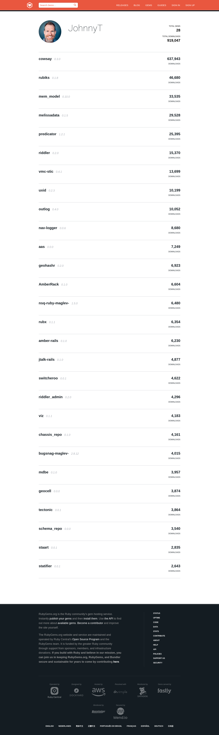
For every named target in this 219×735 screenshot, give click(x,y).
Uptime (156, 618)
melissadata (53, 115)
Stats (156, 631)
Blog (137, 5)
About (156, 640)
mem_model (54, 96)
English (50, 726)
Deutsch (158, 726)
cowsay (49, 59)
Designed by (77, 684)
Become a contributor (90, 623)
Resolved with (121, 684)
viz (45, 416)
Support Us (159, 658)
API (154, 649)
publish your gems (61, 618)
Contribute (159, 636)
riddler (48, 153)
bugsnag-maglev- (59, 453)
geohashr (51, 265)
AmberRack (53, 284)
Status (156, 613)
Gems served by (164, 684)
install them (90, 618)
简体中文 (79, 726)
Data (155, 627)
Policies (157, 654)
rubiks (48, 78)
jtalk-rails (51, 359)
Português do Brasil (111, 726)
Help (155, 645)
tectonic (50, 510)
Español (145, 726)
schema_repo (54, 529)
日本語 (170, 726)
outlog (48, 209)
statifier (49, 566)
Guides (162, 5)
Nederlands (64, 726)
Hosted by (99, 684)
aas (46, 247)
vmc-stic (50, 171)
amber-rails (53, 341)
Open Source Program (85, 639)
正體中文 (91, 726)
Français (131, 726)
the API (108, 618)
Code (155, 622)
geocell (49, 491)
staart (48, 547)
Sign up (190, 5)
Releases (122, 5)
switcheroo (52, 378)
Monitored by (143, 684)
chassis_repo (54, 434)
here (116, 661)
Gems (148, 5)
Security (157, 663)
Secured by (121, 705)
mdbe (48, 472)
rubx (47, 322)
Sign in (176, 5)
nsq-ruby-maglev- (58, 303)
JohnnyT (85, 28)
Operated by (55, 685)
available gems (67, 623)
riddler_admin (55, 397)
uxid (47, 190)
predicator (52, 134)
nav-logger (52, 228)
